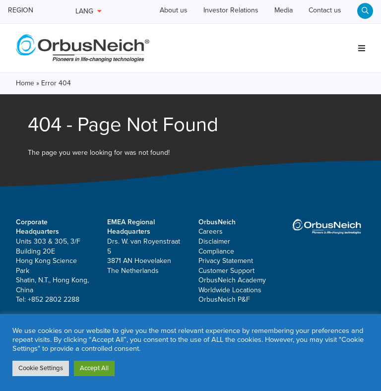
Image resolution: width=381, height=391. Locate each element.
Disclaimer (214, 259)
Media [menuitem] (295, 11)
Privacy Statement (225, 278)
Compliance (216, 268)
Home (25, 101)
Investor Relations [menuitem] (234, 11)
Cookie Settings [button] (40, 368)
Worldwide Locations (229, 307)
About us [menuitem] (168, 11)
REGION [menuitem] (25, 11)
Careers (210, 249)
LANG (88, 11)
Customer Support (226, 288)
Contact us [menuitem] (344, 11)
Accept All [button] (94, 368)
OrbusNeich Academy (232, 298)
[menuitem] (365, 33)
